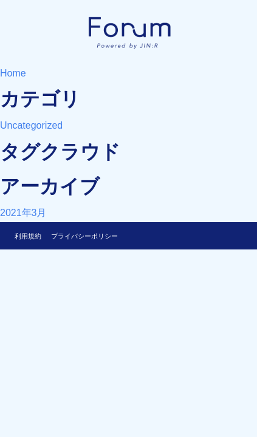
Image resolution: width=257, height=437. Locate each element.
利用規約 (28, 236)
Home (13, 73)
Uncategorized (31, 125)
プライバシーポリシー (84, 236)
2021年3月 (23, 213)
